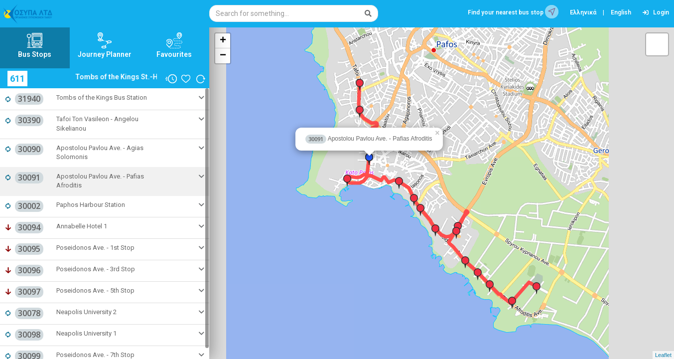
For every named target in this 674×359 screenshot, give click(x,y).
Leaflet (663, 355)
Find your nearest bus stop (513, 11)
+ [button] (223, 40)
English (621, 12)
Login (656, 12)
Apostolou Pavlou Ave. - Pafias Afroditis (368, 138)
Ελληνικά (583, 12)
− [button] (223, 55)
